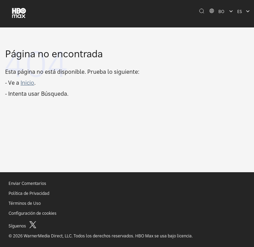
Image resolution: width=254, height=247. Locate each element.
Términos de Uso (25, 203)
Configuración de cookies (32, 213)
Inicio (27, 82)
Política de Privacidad (29, 193)
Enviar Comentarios (27, 183)
